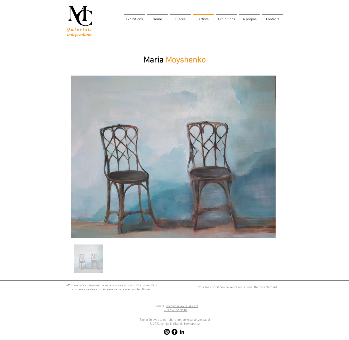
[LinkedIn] (182, 332)
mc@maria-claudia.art (182, 306)
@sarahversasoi (198, 320)
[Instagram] (167, 332)
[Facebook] (174, 332)
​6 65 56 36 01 (175, 310)
